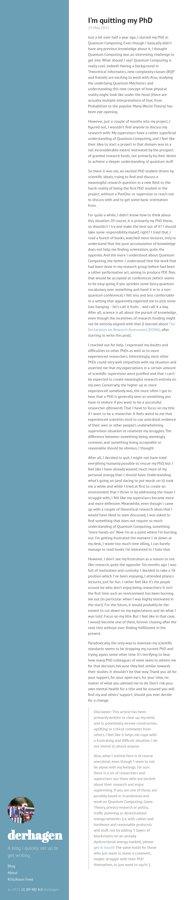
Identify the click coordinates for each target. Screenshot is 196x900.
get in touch (104, 847)
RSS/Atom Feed (20, 879)
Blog (11, 866)
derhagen (35, 834)
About (13, 872)
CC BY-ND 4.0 (32, 889)
